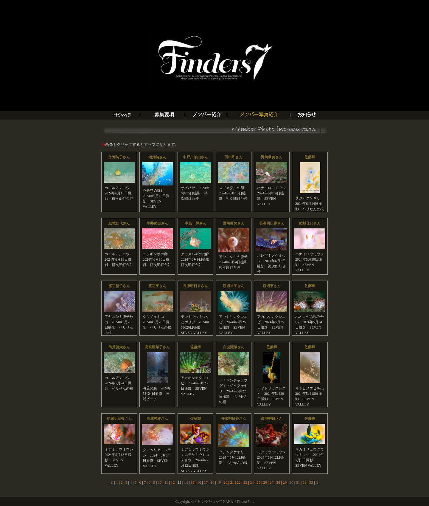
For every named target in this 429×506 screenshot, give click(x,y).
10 (160, 482)
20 (225, 482)
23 (245, 482)
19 (219, 482)
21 (232, 482)
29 (285, 482)
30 (291, 482)
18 (212, 482)
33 (311, 482)
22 (239, 482)
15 (193, 482)
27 (271, 482)
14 (186, 482)
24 (252, 482)
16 (199, 482)
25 (258, 482)
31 (298, 482)
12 (173, 482)
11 (166, 482)
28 (278, 482)
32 (305, 482)
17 (206, 482)
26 (265, 482)
